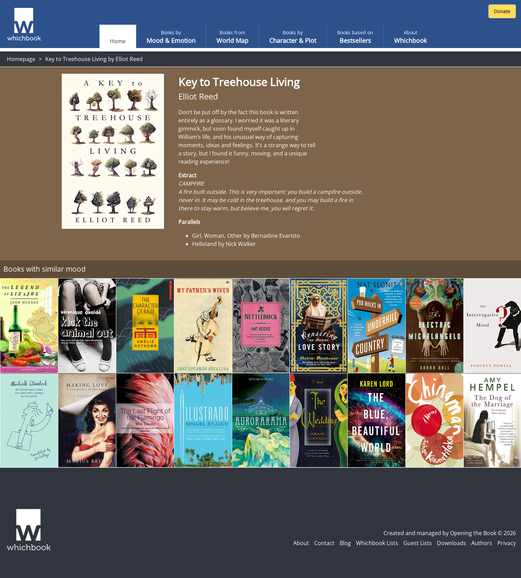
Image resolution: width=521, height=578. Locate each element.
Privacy (506, 543)
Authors (481, 543)
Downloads (451, 543)
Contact (324, 543)
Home (118, 41)
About (301, 543)
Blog (345, 543)
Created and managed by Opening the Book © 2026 (449, 533)
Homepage (21, 59)
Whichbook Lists (377, 543)
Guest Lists (417, 543)
